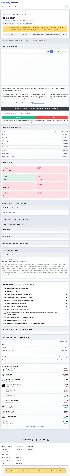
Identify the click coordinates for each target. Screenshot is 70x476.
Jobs (3, 463)
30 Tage (32, 284)
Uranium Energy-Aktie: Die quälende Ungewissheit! (21, 317)
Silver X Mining (10, 390)
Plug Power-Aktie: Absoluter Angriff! (17, 307)
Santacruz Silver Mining (13, 379)
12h (19, 284)
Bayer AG (9, 374)
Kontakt (30, 449)
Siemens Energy (11, 395)
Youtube (18, 452)
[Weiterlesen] (66, 288)
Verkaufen (52, 117)
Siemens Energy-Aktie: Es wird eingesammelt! (19, 297)
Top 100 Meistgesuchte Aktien (35, 426)
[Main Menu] (68, 3)
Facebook (19, 458)
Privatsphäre (6, 460)
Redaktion (19, 449)
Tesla (7, 421)
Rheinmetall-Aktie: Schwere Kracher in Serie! (19, 294)
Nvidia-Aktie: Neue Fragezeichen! (16, 304)
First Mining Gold (11, 416)
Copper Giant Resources (13, 369)
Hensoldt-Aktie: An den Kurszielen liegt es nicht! (20, 301)
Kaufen (19, 117)
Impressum (5, 449)
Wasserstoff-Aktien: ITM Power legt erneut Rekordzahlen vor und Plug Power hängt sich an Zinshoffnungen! (32, 313)
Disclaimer (5, 455)
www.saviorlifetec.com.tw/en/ (18, 261)
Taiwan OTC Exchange (29, 20)
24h (23, 284)
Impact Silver (10, 411)
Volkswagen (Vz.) (11, 406)
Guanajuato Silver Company (14, 384)
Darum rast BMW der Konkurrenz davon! (18, 310)
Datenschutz (6, 458)
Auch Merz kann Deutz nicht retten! (16, 320)
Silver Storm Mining (12, 400)
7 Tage (26, 284)
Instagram (19, 460)
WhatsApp (19, 463)
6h (16, 284)
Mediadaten (5, 452)
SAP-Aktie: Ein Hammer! (13, 291)
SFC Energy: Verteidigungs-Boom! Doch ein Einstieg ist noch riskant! (26, 323)
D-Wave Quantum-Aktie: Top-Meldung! (17, 288)
